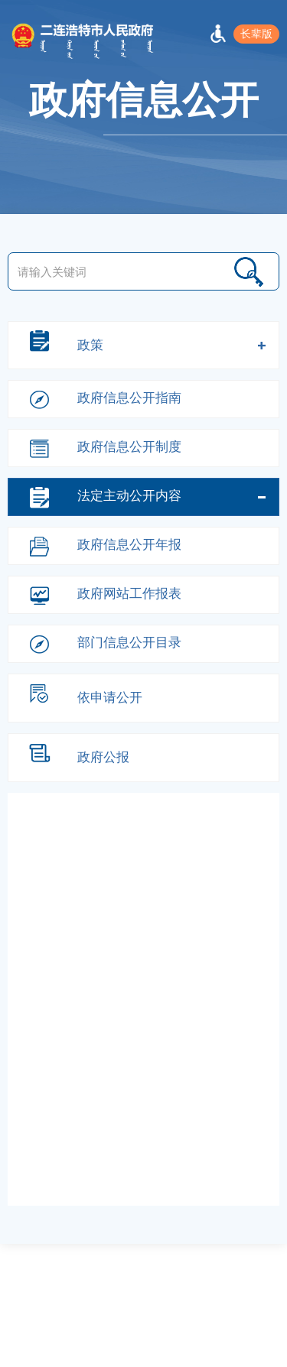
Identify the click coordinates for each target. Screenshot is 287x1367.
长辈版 (256, 34)
